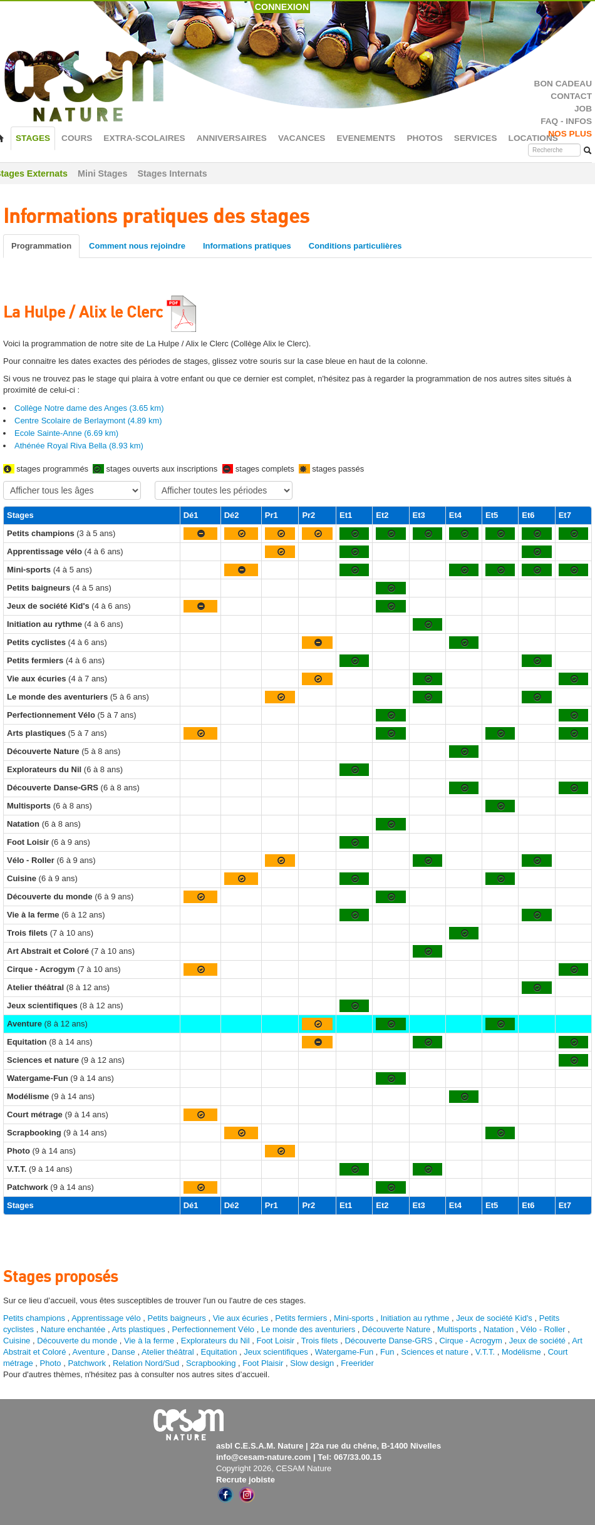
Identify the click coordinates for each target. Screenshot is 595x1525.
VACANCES (302, 138)
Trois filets (320, 1340)
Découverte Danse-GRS (388, 1340)
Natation (499, 1329)
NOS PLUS (570, 133)
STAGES (33, 138)
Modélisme (521, 1352)
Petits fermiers (301, 1318)
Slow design (313, 1363)
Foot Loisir (275, 1340)
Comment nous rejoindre (137, 246)
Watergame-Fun (344, 1352)
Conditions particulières (355, 246)
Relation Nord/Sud (146, 1363)
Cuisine (18, 1340)
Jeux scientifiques (276, 1352)
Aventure (89, 1352)
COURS (76, 138)
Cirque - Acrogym (470, 1340)
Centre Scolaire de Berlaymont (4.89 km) (88, 420)
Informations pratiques (247, 246)
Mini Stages (102, 173)
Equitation (219, 1352)
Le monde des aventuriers (308, 1329)
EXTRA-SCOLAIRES (144, 138)
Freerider (357, 1363)
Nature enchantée (73, 1329)
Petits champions (34, 1318)
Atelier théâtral (168, 1352)
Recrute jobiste (245, 1479)
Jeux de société (538, 1340)
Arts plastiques (138, 1329)
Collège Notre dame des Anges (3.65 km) (88, 408)
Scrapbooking (211, 1363)
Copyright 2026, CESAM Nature (273, 1468)
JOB (583, 108)
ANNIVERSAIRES (232, 138)
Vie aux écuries (241, 1318)
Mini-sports (354, 1318)
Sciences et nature (435, 1352)
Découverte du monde (78, 1340)
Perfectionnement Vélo (213, 1329)
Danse (123, 1352)
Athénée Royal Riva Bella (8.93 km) (78, 445)
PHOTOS (424, 138)
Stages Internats (172, 173)
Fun (387, 1352)
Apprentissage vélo (106, 1318)
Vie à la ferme (150, 1340)
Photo (50, 1363)
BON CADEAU (563, 83)
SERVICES (475, 138)
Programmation (41, 246)
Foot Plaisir (262, 1363)
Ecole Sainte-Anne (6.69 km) (66, 433)
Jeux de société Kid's (494, 1318)
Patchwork (87, 1363)
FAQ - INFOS (566, 121)
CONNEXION (282, 7)
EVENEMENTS (365, 138)
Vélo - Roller (543, 1329)
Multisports (457, 1329)
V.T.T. (485, 1352)
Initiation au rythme (414, 1318)
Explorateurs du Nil (215, 1340)
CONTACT (571, 96)
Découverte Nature (396, 1329)
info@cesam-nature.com (263, 1457)
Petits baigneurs (177, 1318)
